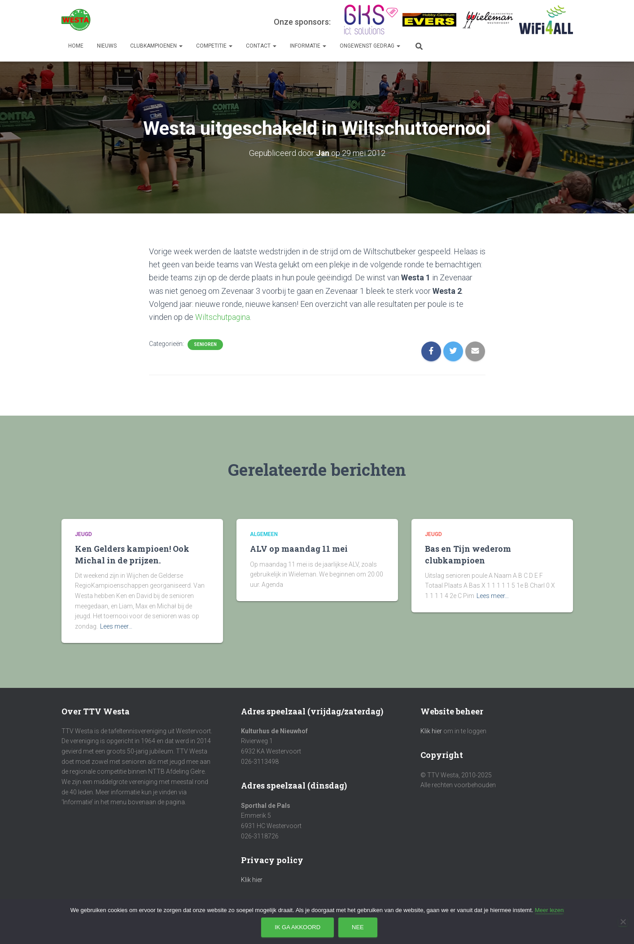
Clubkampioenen (156, 46)
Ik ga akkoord (297, 927)
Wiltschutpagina (223, 316)
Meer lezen (549, 910)
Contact (261, 46)
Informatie (308, 46)
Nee (358, 927)
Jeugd (83, 534)
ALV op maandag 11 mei (299, 548)
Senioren (205, 344)
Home (75, 46)
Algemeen (264, 534)
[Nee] (622, 921)
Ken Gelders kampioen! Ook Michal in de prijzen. (132, 554)
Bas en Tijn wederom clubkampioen (468, 554)
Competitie (214, 46)
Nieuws (107, 46)
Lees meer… (116, 625)
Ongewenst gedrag (370, 46)
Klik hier (251, 879)
